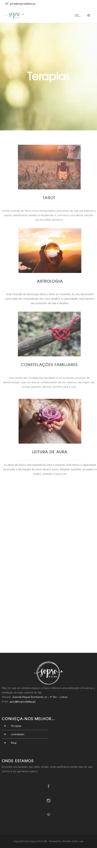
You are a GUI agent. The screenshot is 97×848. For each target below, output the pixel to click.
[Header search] (88, 15)
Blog (13, 742)
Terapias (16, 725)
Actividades (17, 734)
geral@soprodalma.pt (23, 3)
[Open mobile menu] (78, 15)
